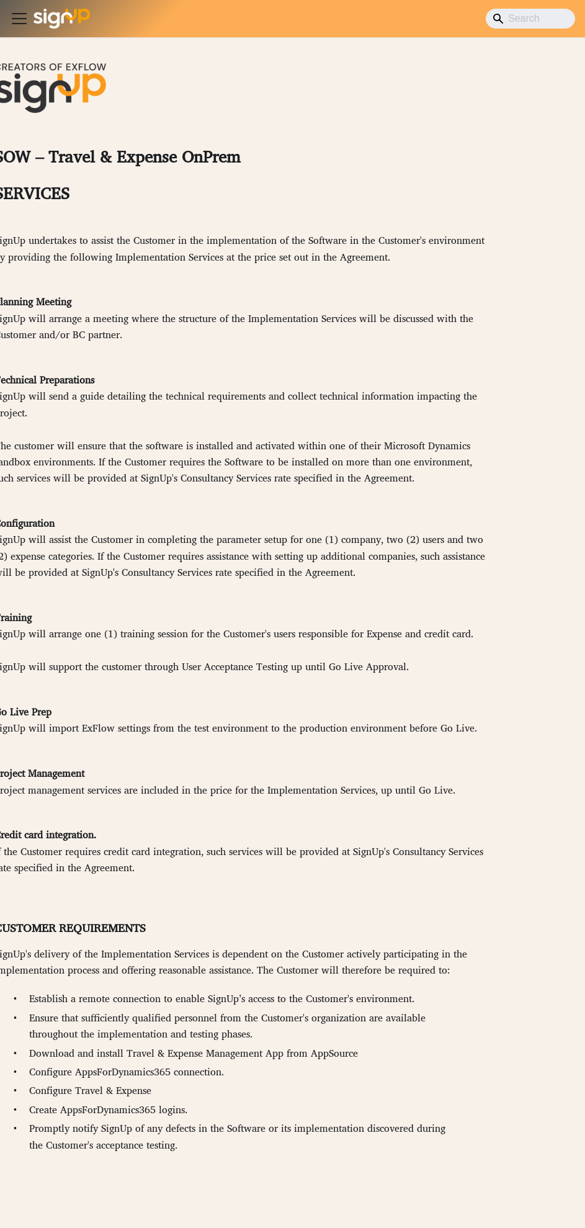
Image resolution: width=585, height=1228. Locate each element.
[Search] (530, 19)
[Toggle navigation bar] (19, 18)
